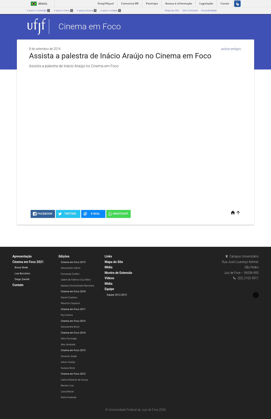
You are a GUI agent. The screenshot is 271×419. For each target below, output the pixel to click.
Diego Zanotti (22, 279)
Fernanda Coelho (70, 274)
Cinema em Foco (90, 26)
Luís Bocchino (22, 273)
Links (108, 256)
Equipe (109, 289)
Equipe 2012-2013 (117, 294)
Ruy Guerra (67, 315)
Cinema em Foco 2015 (73, 321)
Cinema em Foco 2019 (73, 262)
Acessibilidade (209, 10)
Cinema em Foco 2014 (73, 332)
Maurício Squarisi (70, 303)
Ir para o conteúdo (38, 10)
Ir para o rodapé (110, 10)
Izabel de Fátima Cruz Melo (76, 279)
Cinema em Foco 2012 (73, 373)
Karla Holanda (68, 397)
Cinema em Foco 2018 (73, 291)
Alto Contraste (190, 10)
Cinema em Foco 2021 (28, 262)
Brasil (38, 4)
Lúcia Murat (67, 391)
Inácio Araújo (68, 362)
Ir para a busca (86, 10)
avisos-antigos (231, 49)
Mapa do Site (172, 10)
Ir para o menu (63, 10)
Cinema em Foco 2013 (73, 350)
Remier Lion (67, 385)
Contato (18, 285)
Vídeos (109, 278)
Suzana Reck (68, 368)
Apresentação (22, 256)
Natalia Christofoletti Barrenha (77, 285)
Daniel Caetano (69, 297)
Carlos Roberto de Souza (74, 379)
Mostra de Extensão (118, 273)
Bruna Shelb (21, 267)
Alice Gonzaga (69, 338)
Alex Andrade (68, 344)
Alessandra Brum (70, 326)
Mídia (108, 267)
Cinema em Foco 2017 (73, 309)
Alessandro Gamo (71, 268)
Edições (64, 256)
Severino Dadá (69, 356)
